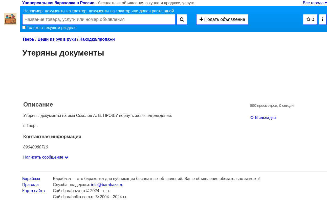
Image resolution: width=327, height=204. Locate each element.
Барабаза (31, 178)
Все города (315, 3)
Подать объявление (222, 19)
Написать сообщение (46, 157)
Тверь (28, 39)
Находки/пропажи (97, 39)
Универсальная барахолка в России (58, 3)
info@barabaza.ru (107, 185)
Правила (30, 185)
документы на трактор (65, 11)
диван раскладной (156, 11)
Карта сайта (33, 191)
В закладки (263, 117)
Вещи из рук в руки (57, 39)
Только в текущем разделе (49, 28)
